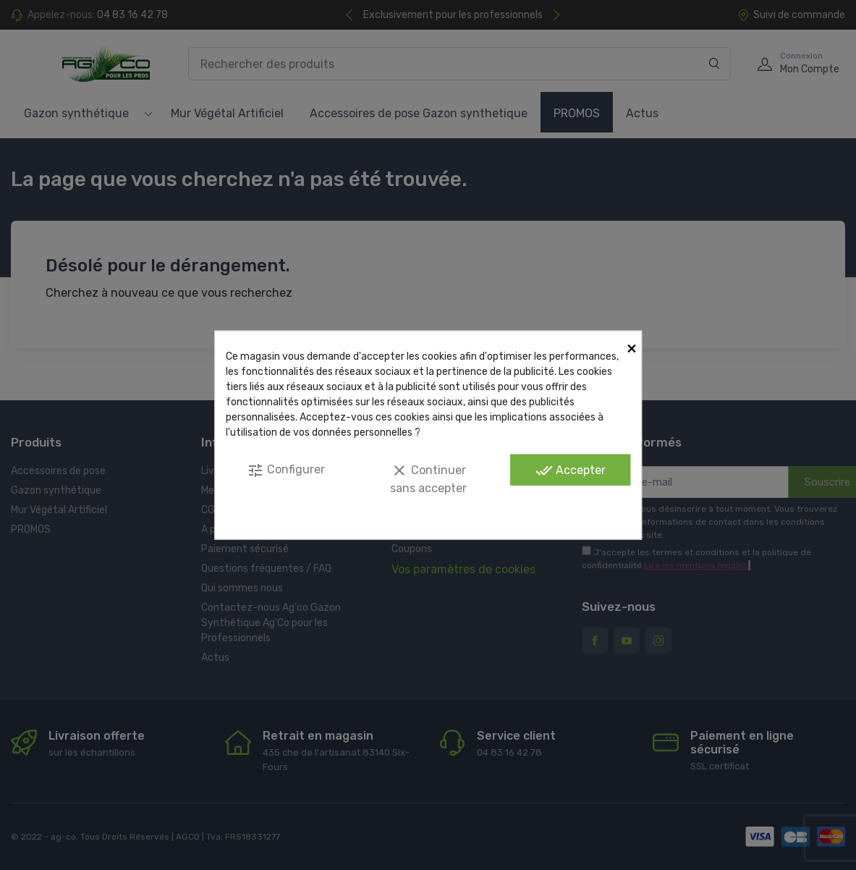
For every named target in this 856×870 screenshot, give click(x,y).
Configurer (286, 470)
